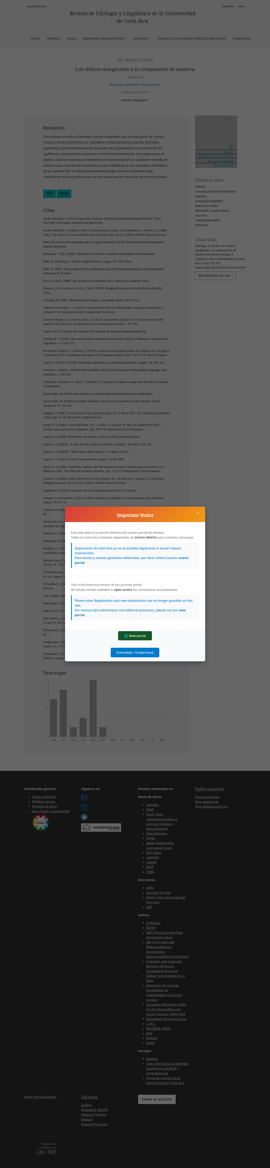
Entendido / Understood (135, 652)
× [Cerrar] (198, 513)
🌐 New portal (135, 636)
